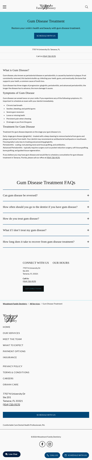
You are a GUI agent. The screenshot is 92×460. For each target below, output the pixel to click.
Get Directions (33, 288)
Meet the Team (12, 339)
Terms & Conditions (16, 372)
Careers (8, 378)
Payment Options (14, 351)
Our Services (11, 333)
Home (6, 327)
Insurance (10, 357)
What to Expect (13, 345)
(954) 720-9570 (49, 56)
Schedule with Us (46, 36)
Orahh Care (10, 384)
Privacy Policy (12, 366)
